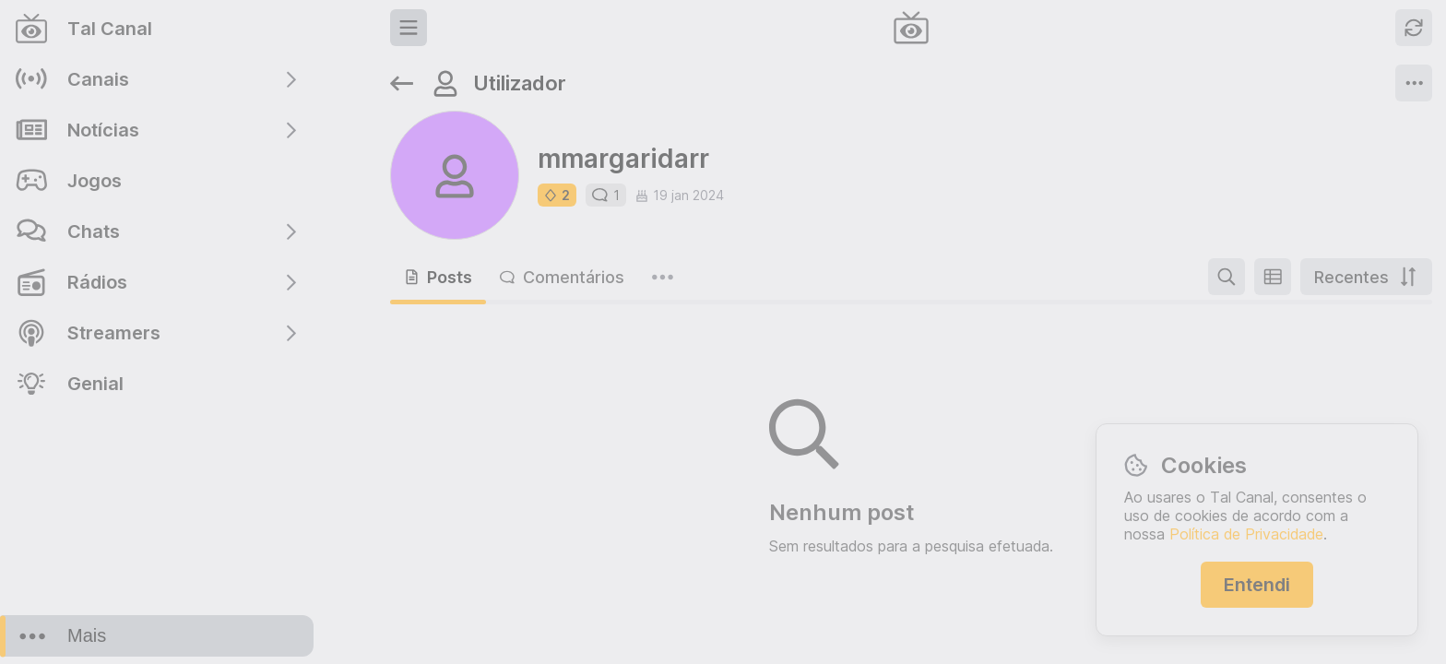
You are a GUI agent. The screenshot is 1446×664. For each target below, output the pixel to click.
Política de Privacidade (1246, 534)
